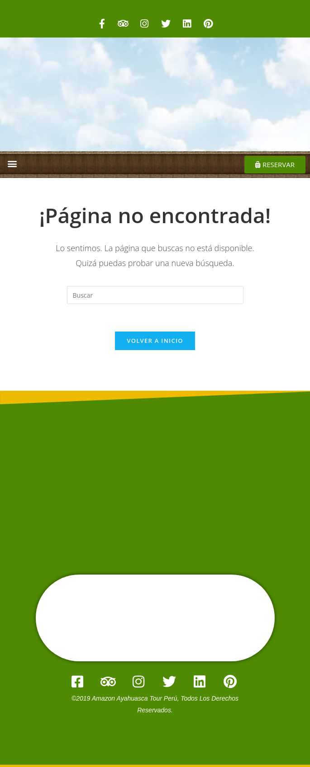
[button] (12, 163)
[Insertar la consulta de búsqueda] (155, 295)
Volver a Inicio (155, 341)
